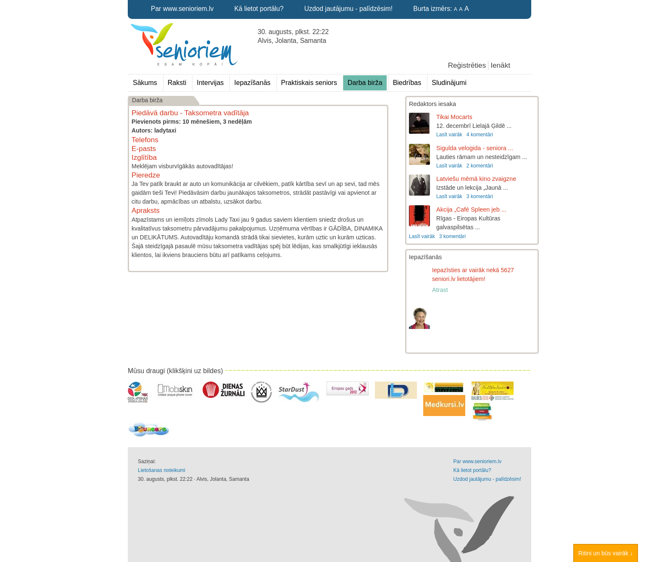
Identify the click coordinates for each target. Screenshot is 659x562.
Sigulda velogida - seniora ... (474, 148)
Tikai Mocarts (454, 117)
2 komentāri (480, 166)
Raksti (177, 82)
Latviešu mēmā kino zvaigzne (476, 178)
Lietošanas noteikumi (161, 470)
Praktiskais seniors (309, 82)
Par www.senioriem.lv (182, 8)
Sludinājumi (449, 82)
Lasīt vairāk (449, 135)
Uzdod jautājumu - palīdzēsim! (348, 8)
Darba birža (365, 82)
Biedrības (407, 82)
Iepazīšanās (252, 82)
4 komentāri (480, 135)
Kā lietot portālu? (259, 8)
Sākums (145, 82)
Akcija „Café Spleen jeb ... (471, 209)
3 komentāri (480, 196)
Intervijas (210, 82)
